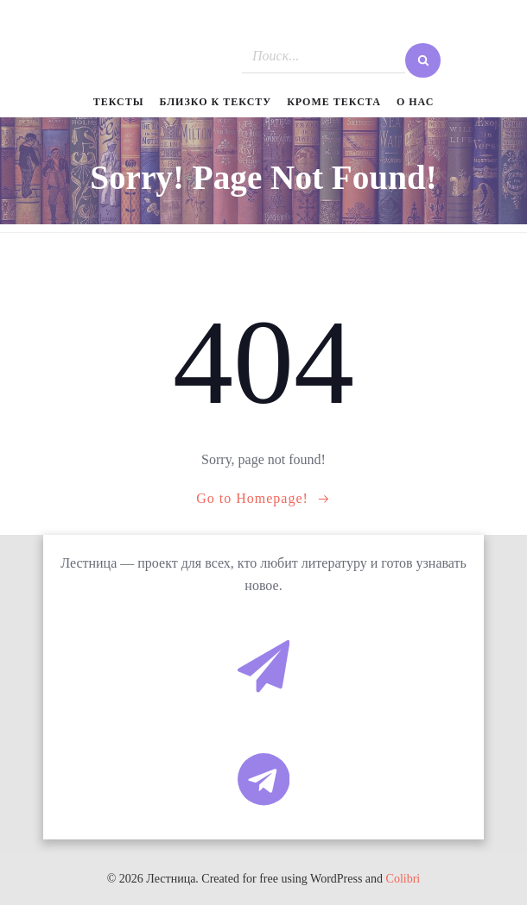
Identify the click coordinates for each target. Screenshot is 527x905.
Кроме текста (334, 102)
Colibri (403, 878)
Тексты (118, 102)
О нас (415, 102)
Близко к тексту (216, 102)
